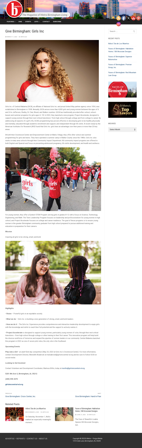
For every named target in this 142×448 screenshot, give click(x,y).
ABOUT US (43, 439)
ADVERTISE (9, 439)
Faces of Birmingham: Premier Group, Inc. (120, 66)
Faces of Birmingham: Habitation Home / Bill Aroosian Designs (120, 50)
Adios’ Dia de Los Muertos (36, 408)
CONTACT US (32, 439)
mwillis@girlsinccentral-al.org (73, 368)
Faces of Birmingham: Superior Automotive (120, 58)
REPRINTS (20, 439)
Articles (23, 37)
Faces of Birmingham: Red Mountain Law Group (122, 73)
